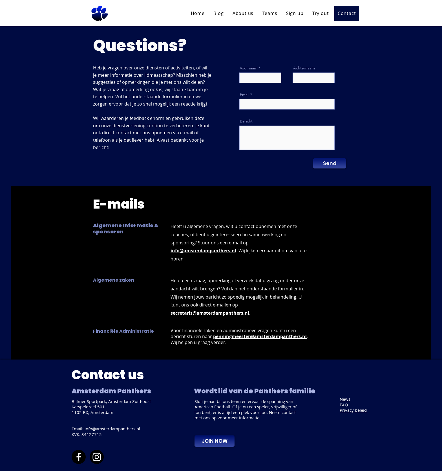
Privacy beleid (353, 410)
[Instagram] (97, 457)
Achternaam (304, 68)
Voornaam (248, 68)
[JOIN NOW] (215, 441)
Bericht (246, 121)
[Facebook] (79, 457)
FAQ (344, 405)
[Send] (329, 163)
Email (244, 95)
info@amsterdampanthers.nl (112, 428)
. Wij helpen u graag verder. (239, 339)
